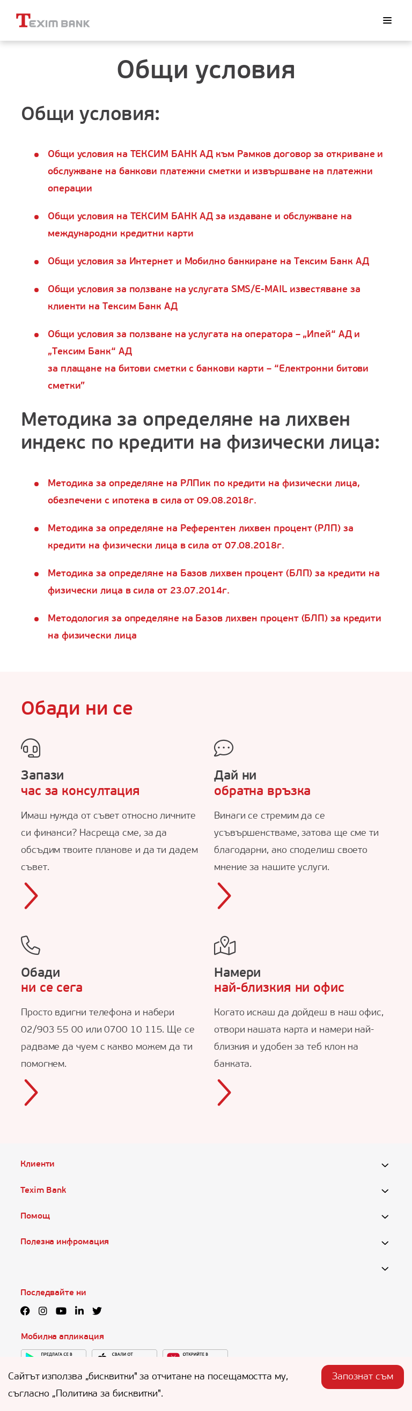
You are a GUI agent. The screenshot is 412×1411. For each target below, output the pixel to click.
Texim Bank (43, 1190)
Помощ (35, 1216)
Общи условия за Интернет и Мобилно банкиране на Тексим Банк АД (208, 262)
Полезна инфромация (64, 1242)
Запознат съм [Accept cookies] (362, 1377)
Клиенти (37, 1164)
